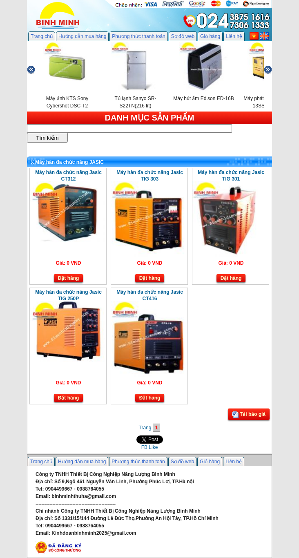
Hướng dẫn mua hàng (82, 36)
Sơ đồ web (182, 36)
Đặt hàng (68, 278)
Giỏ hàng (210, 36)
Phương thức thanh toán (138, 36)
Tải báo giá (249, 414)
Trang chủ (42, 36)
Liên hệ (234, 36)
